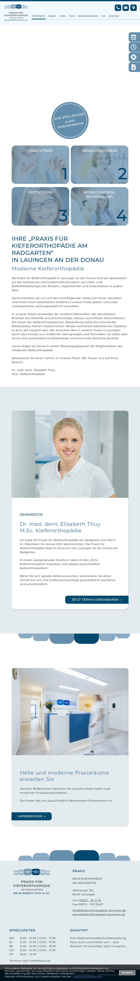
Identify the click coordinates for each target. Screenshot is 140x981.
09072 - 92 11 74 (90, 900)
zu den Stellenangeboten (71, 124)
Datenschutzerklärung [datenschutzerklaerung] (87, 976)
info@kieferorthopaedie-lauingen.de (99, 910)
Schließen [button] (127, 972)
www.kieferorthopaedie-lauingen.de (98, 914)
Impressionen (30, 816)
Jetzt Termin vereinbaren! (95, 599)
